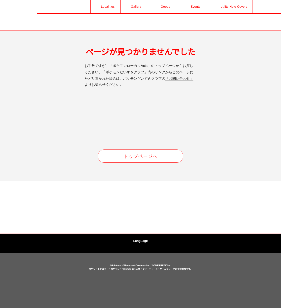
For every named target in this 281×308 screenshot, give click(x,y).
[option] (40, 207)
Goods (163, 6)
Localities (105, 6)
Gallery (133, 6)
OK (140, 298)
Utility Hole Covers (232, 6)
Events (193, 6)
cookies (141, 288)
